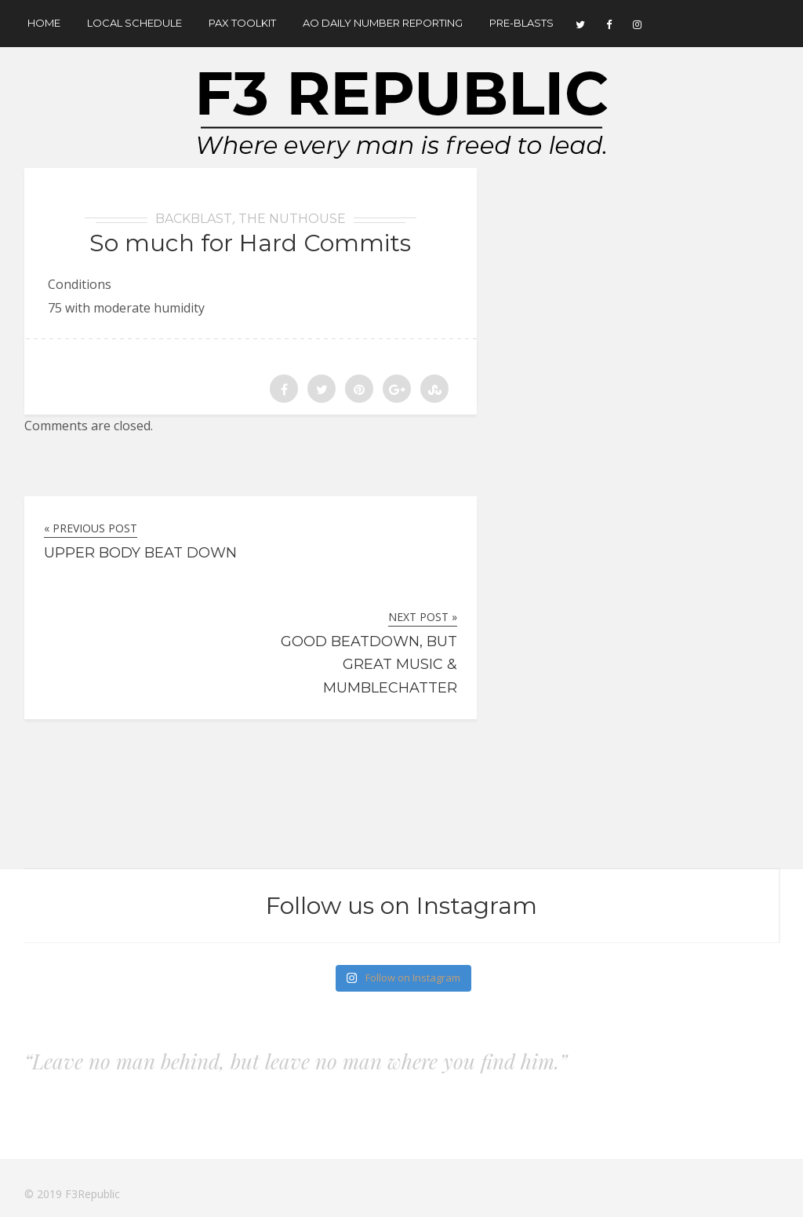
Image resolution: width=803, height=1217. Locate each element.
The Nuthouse (292, 218)
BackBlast (193, 218)
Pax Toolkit (242, 22)
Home (43, 22)
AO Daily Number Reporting (383, 22)
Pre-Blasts (521, 22)
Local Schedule (134, 22)
